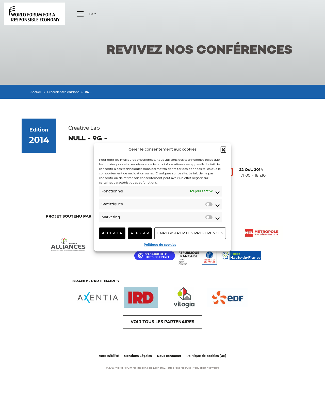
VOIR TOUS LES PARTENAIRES (162, 321)
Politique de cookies (160, 245)
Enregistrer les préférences (190, 233)
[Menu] (80, 14)
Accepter (112, 233)
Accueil (36, 92)
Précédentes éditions (63, 92)
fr (91, 14)
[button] (223, 149)
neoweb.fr (213, 367)
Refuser (140, 233)
